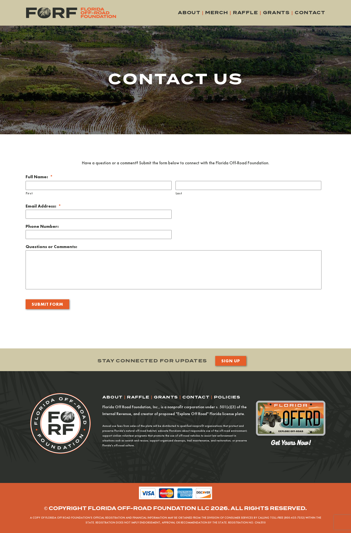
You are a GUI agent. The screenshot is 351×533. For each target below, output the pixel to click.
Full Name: (39, 176)
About (189, 12)
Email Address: (43, 206)
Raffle (245, 12)
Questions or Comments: (51, 246)
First (29, 193)
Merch (216, 12)
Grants (276, 12)
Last (179, 193)
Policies (227, 397)
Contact (310, 12)
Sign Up (230, 361)
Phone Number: (42, 226)
